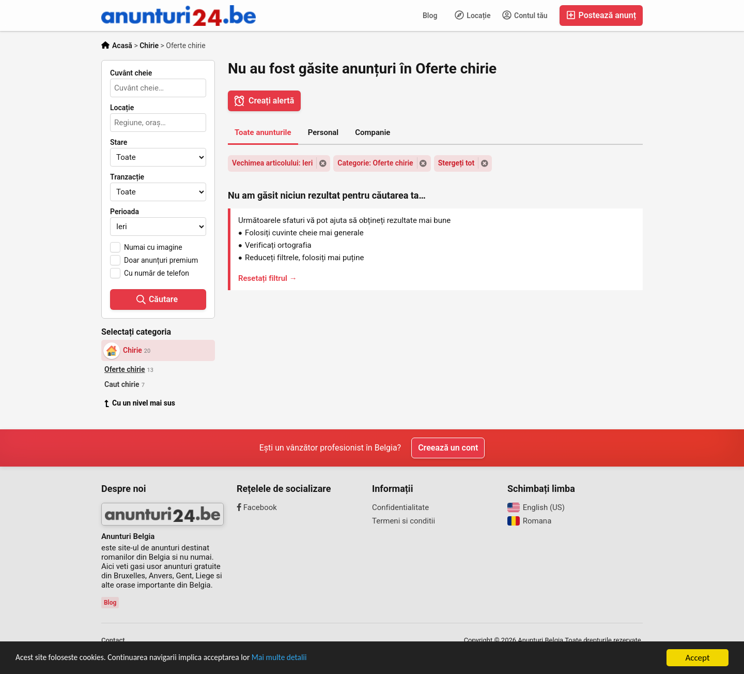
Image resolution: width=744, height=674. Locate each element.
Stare (118, 142)
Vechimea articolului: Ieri (272, 163)
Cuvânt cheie (131, 73)
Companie (372, 132)
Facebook (257, 507)
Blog (430, 15)
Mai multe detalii (305, 658)
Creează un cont (448, 448)
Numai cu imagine (153, 247)
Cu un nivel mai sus (139, 403)
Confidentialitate (400, 507)
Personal (323, 132)
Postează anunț (601, 15)
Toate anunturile (263, 132)
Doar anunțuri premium (161, 260)
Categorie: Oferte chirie (375, 163)
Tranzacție (127, 177)
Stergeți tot (456, 163)
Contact (113, 640)
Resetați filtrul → (267, 278)
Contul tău (525, 15)
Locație (473, 15)
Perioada (124, 211)
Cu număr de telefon (156, 273)
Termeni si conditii (403, 521)
